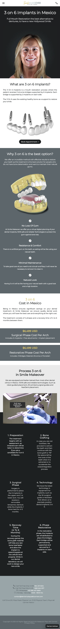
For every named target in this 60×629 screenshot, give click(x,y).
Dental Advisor (52, 626)
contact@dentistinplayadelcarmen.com (28, 596)
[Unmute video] (30, 408)
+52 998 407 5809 (34, 590)
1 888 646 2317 (39, 588)
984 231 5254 (39, 586)
